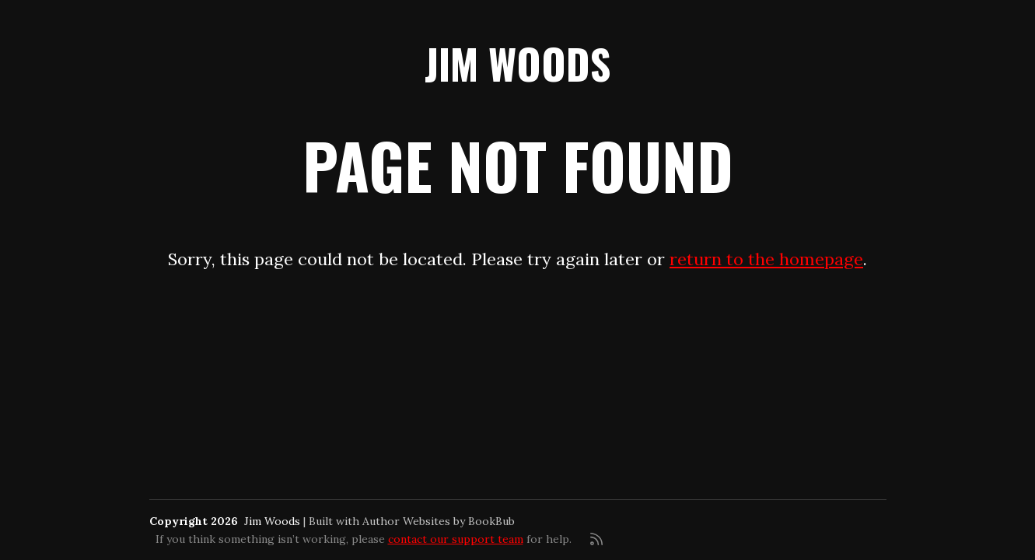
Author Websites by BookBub (438, 521)
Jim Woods (517, 63)
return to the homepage (766, 259)
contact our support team (455, 539)
